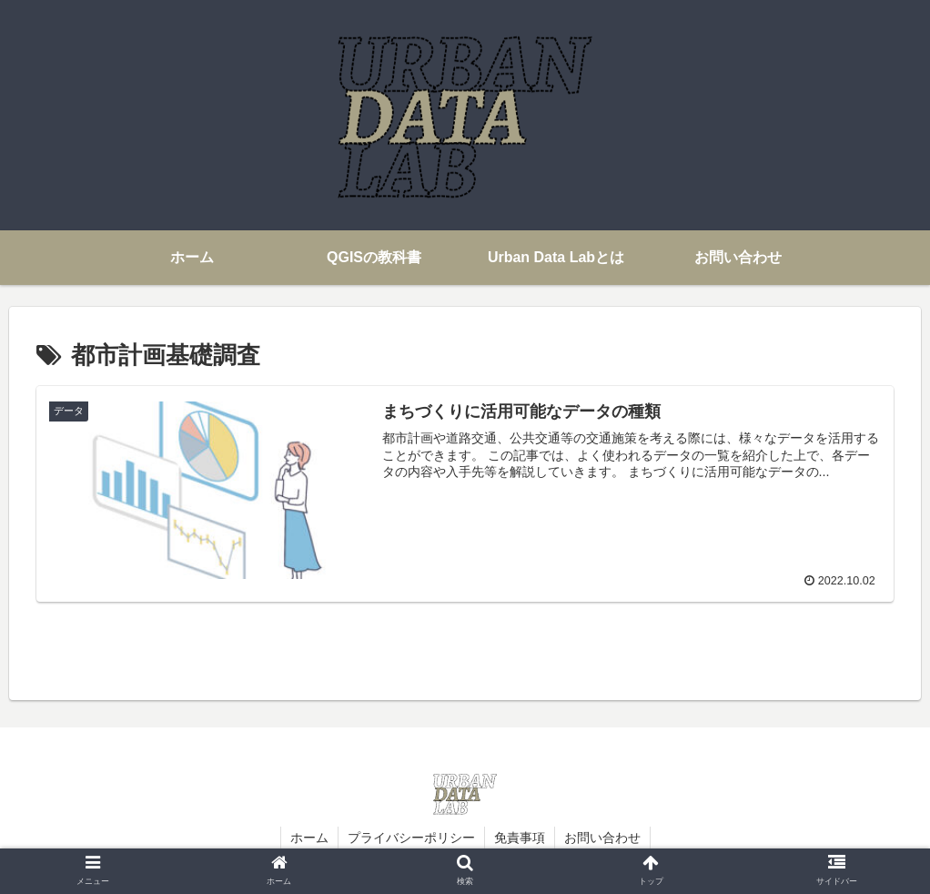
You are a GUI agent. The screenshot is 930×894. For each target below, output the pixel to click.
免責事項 (519, 837)
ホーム (309, 837)
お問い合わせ (602, 837)
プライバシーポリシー (411, 837)
